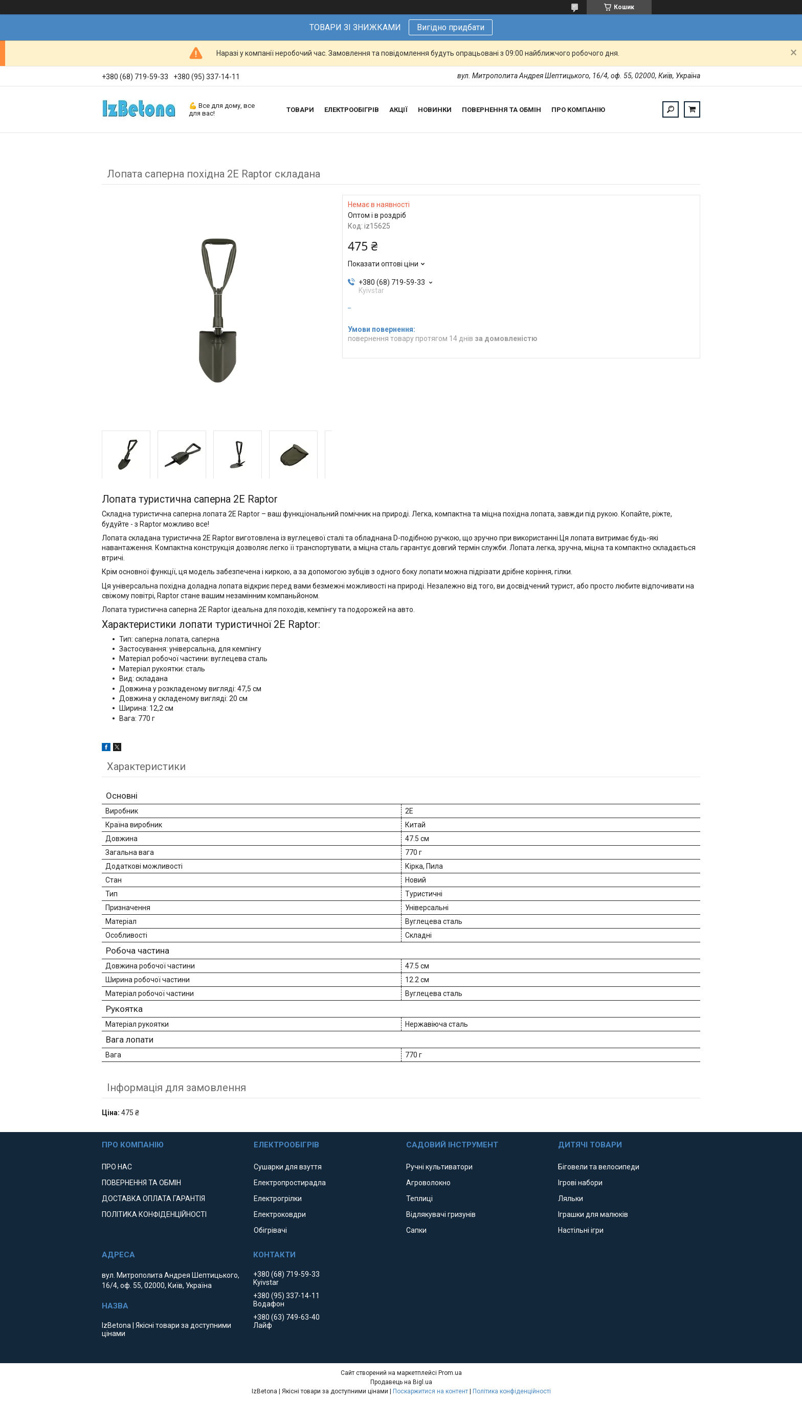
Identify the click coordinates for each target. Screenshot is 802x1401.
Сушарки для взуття (288, 1167)
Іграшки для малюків (593, 1214)
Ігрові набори (580, 1183)
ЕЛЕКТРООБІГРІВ (351, 110)
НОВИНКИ (435, 110)
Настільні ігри (581, 1230)
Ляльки (570, 1198)
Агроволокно (428, 1183)
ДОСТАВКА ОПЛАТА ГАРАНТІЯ (153, 1198)
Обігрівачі (270, 1230)
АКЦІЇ (398, 110)
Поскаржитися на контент (430, 1391)
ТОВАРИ (300, 110)
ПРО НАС (117, 1167)
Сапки (416, 1230)
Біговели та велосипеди (598, 1167)
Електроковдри (280, 1214)
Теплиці (419, 1198)
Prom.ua (450, 1372)
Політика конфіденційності (512, 1391)
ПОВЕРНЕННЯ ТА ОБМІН (501, 110)
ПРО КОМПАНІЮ (578, 110)
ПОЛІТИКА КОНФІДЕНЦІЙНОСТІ (154, 1214)
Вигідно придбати (450, 27)
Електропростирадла (290, 1183)
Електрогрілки (278, 1198)
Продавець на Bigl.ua (401, 1382)
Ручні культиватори (439, 1167)
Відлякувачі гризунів (441, 1214)
